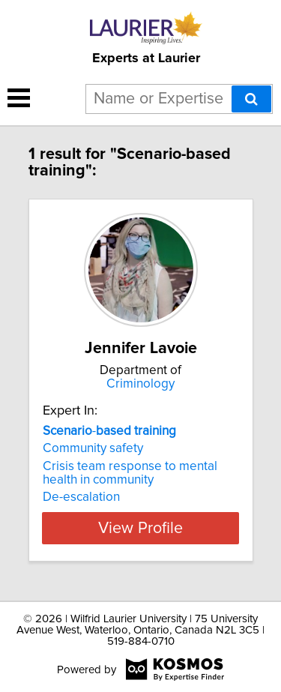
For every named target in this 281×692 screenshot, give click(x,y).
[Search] (251, 98)
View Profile (140, 528)
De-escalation (81, 497)
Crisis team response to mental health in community (130, 473)
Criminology (140, 384)
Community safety (93, 448)
